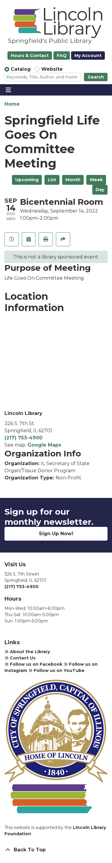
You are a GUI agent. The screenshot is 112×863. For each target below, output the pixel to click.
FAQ (62, 55)
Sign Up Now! (56, 533)
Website (52, 69)
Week (96, 179)
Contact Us (20, 658)
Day (100, 189)
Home (12, 104)
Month (72, 179)
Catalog (21, 69)
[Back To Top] (56, 850)
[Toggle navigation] (8, 90)
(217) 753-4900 (23, 438)
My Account (88, 55)
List (52, 179)
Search (96, 77)
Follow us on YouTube (56, 670)
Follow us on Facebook (33, 664)
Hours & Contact (30, 55)
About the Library (27, 651)
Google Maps (44, 445)
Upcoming (27, 179)
